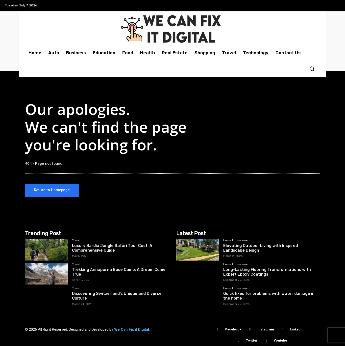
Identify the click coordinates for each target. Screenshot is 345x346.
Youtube (280, 340)
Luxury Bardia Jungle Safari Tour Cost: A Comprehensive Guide (112, 248)
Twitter (252, 340)
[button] (312, 69)
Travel (76, 240)
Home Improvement (236, 240)
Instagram (265, 329)
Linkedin (296, 329)
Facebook (233, 329)
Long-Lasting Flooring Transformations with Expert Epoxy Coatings (267, 272)
